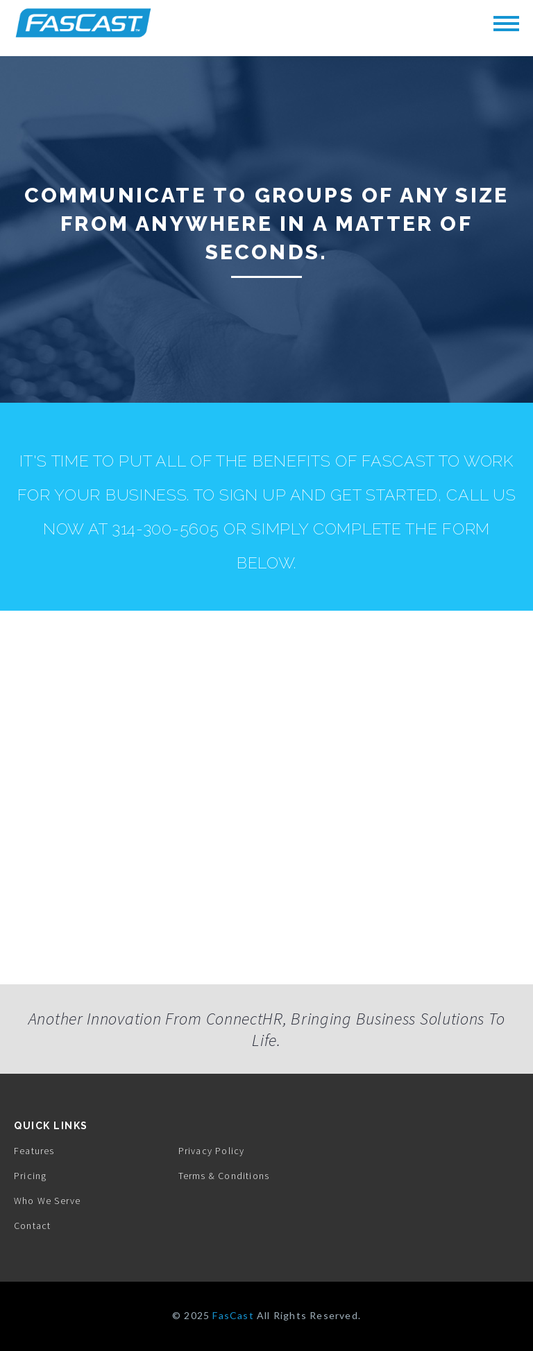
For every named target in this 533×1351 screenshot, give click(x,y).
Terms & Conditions (224, 1175)
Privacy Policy (211, 1151)
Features (34, 1151)
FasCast (232, 1315)
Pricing (30, 1175)
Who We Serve (47, 1200)
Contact (32, 1225)
